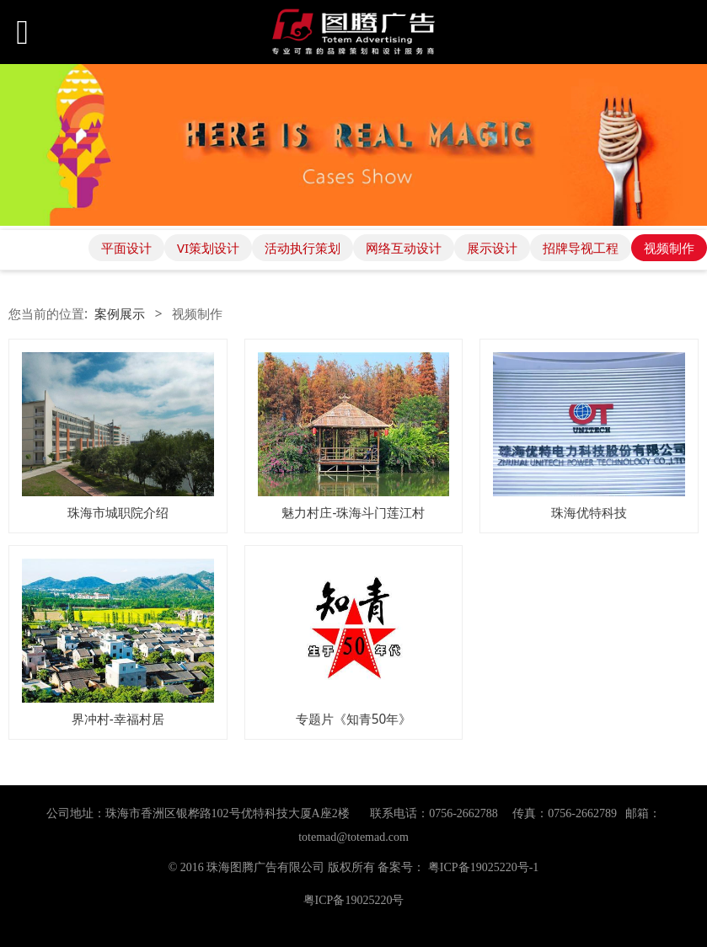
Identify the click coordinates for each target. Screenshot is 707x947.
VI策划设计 (208, 247)
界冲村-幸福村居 (118, 719)
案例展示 (119, 314)
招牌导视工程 (581, 247)
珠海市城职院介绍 (118, 513)
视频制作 (669, 247)
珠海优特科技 (589, 513)
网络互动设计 (404, 247)
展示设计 (492, 247)
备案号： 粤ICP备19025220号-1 (458, 867)
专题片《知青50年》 (354, 719)
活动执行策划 (302, 247)
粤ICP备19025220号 (353, 900)
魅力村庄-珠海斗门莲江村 (353, 513)
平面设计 (126, 247)
